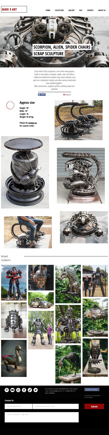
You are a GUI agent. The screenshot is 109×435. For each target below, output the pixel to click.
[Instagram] (18, 390)
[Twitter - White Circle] (35, 390)
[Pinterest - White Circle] (7, 390)
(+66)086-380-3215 (70, 391)
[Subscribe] (91, 389)
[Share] (42, 94)
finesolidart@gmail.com (55, 391)
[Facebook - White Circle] (24, 390)
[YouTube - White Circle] (12, 390)
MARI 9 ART (9, 9)
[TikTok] (30, 390)
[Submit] (94, 406)
